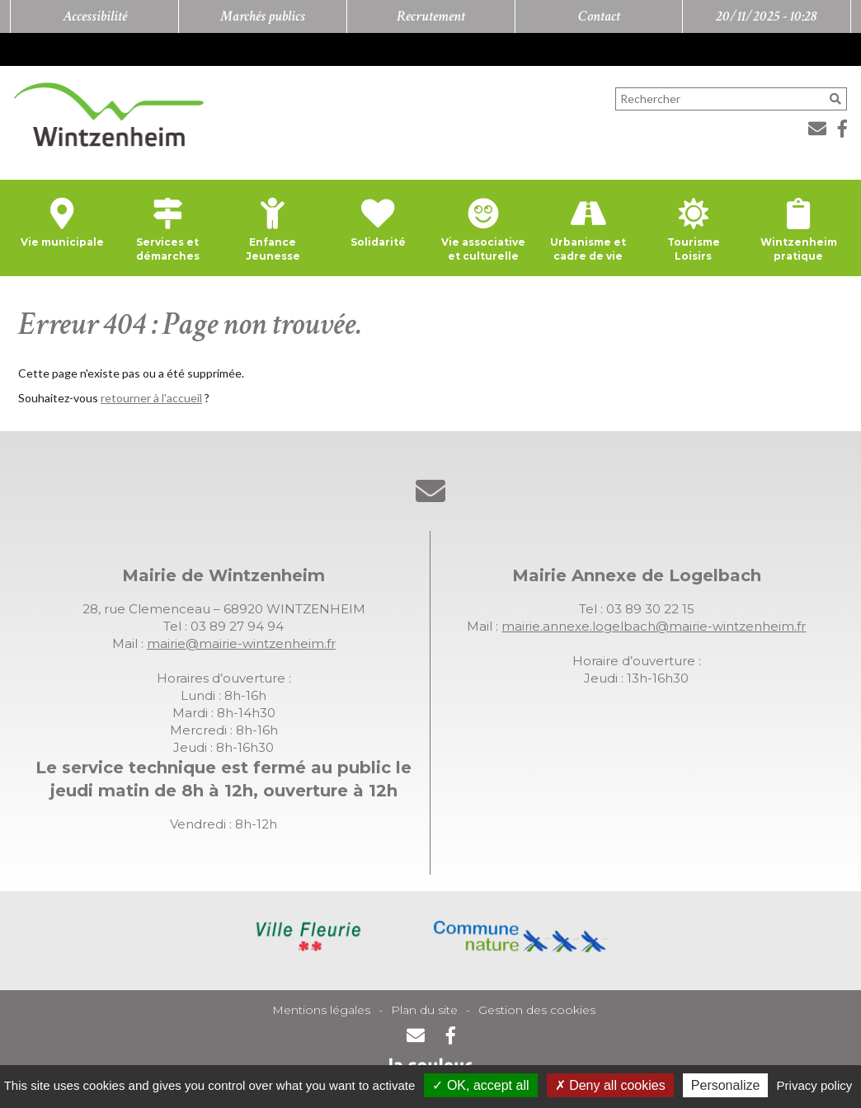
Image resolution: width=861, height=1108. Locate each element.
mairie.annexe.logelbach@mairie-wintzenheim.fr (653, 626)
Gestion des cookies (536, 1009)
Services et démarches (168, 249)
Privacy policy (815, 1085)
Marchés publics (262, 16)
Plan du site (424, 1009)
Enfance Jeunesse (273, 249)
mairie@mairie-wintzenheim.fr (241, 643)
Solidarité (378, 242)
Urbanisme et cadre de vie (588, 249)
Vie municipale (62, 242)
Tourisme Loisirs (693, 249)
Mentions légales (321, 1009)
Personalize (725, 1085)
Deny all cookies (610, 1085)
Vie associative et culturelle (483, 249)
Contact (599, 16)
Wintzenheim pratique (798, 249)
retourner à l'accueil (151, 398)
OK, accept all (480, 1085)
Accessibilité (95, 16)
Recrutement (431, 16)
